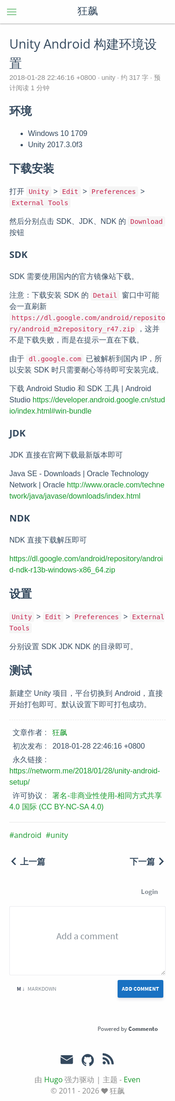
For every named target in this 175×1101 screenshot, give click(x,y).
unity (108, 77)
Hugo (53, 1079)
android (27, 835)
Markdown (36, 988)
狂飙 (87, 12)
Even (132, 1079)
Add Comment (140, 988)
